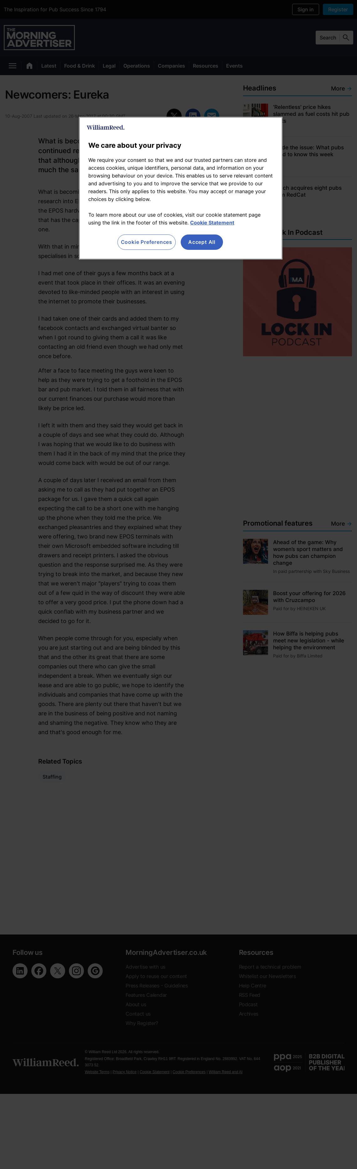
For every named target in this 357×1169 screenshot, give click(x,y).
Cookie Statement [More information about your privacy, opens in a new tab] (212, 222)
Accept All (201, 242)
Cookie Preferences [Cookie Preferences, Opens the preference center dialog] (146, 242)
